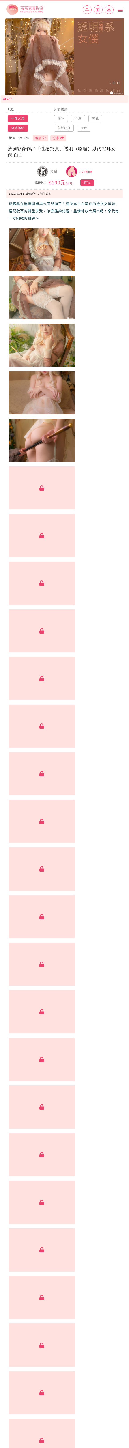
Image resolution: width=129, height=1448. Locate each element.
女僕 (84, 126)
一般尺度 (18, 116)
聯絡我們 (13, 1432)
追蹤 (40, 136)
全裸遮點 (18, 126)
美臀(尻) (64, 126)
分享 (58, 136)
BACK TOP (64, 1407)
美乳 (95, 116)
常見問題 (116, 1421)
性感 (78, 116)
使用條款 (116, 1426)
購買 (87, 181)
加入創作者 (15, 1427)
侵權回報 (116, 1432)
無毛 (61, 116)
